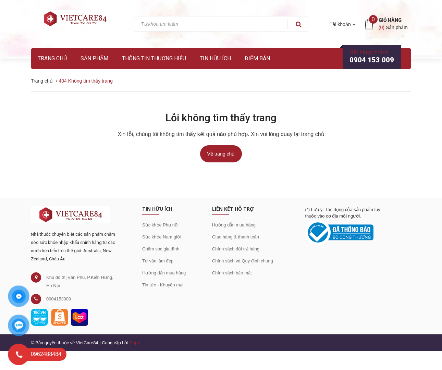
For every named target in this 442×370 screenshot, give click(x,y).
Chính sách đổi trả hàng (236, 248)
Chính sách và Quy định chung (242, 260)
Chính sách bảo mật (232, 272)
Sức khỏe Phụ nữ (160, 224)
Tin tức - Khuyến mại (162, 284)
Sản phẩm (94, 58)
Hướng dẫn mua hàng (164, 272)
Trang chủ (52, 58)
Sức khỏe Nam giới (161, 236)
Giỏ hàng (390, 20)
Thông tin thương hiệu (154, 58)
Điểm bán (257, 58)
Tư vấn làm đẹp (157, 260)
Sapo (135, 342)
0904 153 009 (371, 60)
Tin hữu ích (215, 58)
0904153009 (58, 298)
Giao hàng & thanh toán (235, 236)
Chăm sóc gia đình (160, 248)
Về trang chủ (221, 154)
